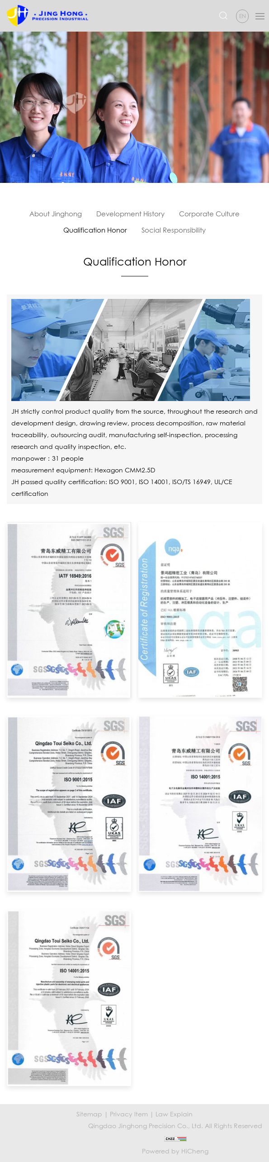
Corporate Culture (209, 214)
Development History (130, 214)
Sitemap (89, 1114)
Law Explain (174, 1114)
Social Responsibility (174, 230)
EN (242, 16)
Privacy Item (129, 1114)
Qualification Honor (95, 230)
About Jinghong (55, 214)
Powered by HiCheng (175, 1151)
